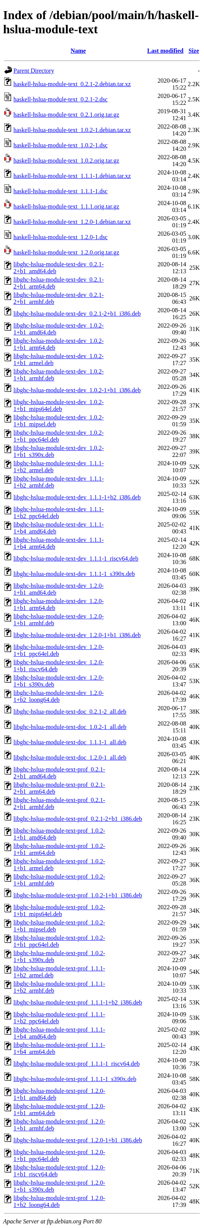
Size (193, 50)
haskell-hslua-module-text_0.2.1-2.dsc (60, 99)
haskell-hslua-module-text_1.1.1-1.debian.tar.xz (72, 176)
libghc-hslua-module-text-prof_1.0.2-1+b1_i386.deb (77, 895)
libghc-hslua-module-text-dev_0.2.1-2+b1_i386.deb (77, 313)
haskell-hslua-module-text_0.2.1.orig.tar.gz (66, 114)
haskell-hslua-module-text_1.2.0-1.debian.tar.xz (72, 222)
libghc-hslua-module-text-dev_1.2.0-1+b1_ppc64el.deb (58, 650)
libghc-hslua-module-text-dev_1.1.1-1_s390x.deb (74, 574)
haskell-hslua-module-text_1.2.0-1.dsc (60, 237)
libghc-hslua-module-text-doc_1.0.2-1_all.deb (70, 727)
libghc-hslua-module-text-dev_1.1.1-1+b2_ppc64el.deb (58, 512)
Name (78, 50)
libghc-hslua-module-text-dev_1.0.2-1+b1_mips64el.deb (58, 405)
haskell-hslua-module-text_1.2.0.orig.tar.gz (66, 252)
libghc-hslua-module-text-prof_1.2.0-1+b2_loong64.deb (59, 1201)
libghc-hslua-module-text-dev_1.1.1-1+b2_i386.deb (77, 497)
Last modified (165, 50)
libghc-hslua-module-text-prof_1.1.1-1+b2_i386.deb (77, 1002)
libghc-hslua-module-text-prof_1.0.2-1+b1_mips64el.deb (59, 910)
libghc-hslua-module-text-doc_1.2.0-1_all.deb (70, 757)
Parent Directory (33, 70)
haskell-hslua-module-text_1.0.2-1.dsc (60, 145)
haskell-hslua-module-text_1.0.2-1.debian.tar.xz (72, 130)
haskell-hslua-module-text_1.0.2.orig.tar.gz (66, 160)
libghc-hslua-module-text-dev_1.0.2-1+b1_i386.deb (77, 390)
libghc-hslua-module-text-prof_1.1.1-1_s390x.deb (74, 1079)
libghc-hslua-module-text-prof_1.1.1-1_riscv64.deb (76, 1063)
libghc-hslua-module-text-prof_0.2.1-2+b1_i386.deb (77, 818)
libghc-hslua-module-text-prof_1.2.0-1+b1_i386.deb (77, 1140)
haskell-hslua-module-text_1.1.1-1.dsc (60, 191)
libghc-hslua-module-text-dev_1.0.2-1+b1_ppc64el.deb (58, 436)
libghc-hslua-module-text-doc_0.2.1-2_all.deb (70, 711)
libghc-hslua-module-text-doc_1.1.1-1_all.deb (70, 742)
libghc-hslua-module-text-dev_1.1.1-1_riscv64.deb (75, 558)
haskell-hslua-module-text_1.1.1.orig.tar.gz (66, 206)
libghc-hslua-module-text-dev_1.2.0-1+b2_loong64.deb (58, 696)
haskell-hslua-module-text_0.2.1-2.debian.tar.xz (72, 84)
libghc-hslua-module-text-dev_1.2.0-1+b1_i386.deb (77, 635)
